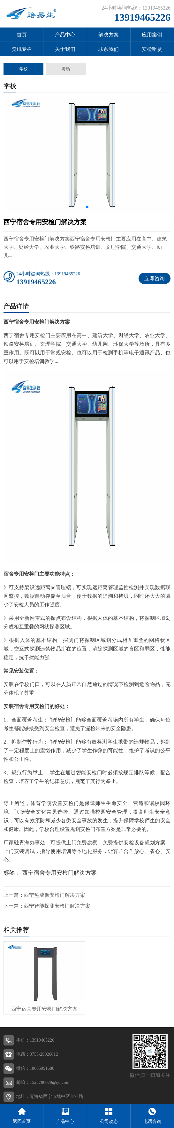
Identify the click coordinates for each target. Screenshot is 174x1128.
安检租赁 (152, 49)
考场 (65, 69)
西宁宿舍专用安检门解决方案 (59, 873)
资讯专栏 (21, 49)
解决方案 (108, 34)
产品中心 (65, 34)
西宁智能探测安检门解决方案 (57, 906)
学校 (23, 69)
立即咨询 (154, 278)
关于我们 (65, 49)
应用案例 (152, 34)
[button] (87, 207)
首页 (22, 34)
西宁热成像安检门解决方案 (54, 895)
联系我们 (108, 49)
